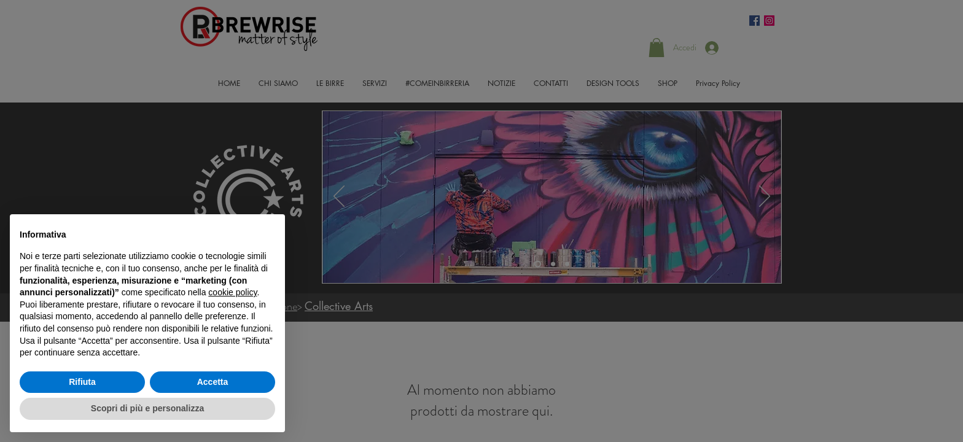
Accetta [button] (212, 382)
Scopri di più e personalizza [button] (147, 408)
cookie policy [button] (232, 292)
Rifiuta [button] (82, 382)
